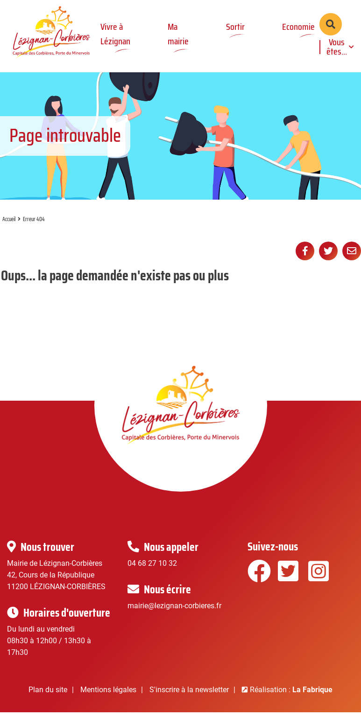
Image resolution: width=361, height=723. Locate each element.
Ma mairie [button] (178, 34)
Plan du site (47, 701)
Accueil (8, 231)
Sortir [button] (235, 26)
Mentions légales (108, 701)
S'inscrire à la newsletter (189, 701)
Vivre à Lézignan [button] (115, 34)
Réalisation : (291, 701)
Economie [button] (298, 26)
